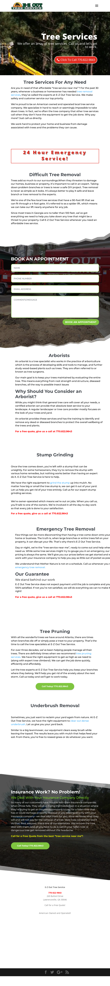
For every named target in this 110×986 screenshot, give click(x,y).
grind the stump (60, 482)
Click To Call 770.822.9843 (77, 60)
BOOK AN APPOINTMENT (80, 322)
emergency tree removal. (30, 567)
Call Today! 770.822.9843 (55, 686)
